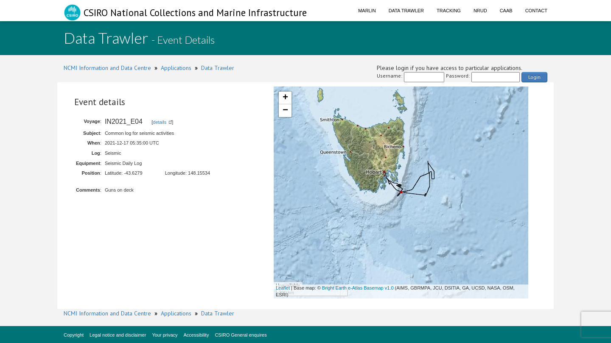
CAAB (506, 10)
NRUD (480, 10)
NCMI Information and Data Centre (107, 68)
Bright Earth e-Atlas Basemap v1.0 (358, 287)
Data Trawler (406, 10)
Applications (176, 68)
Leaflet (283, 287)
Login (534, 77)
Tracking (449, 10)
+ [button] (285, 98)
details (159, 122)
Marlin (367, 10)
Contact (536, 10)
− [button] (285, 110)
